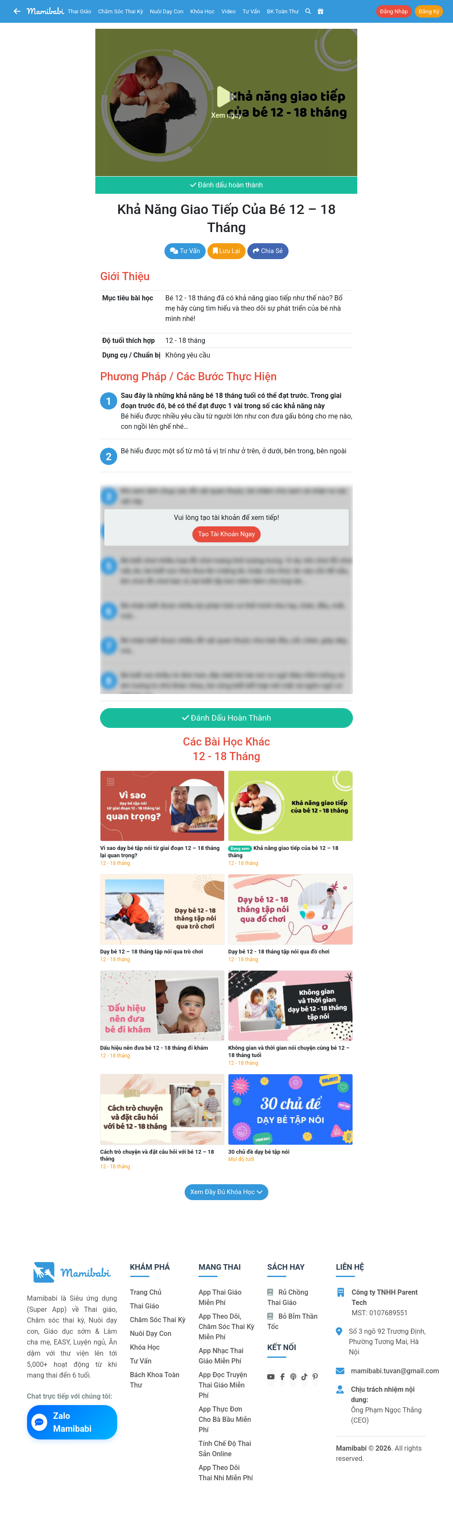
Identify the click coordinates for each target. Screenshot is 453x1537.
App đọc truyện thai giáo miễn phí (222, 1385)
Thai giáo (79, 11)
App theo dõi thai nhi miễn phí (225, 1473)
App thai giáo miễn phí (219, 1298)
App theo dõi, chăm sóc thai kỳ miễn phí (226, 1327)
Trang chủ (145, 1293)
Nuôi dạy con (166, 11)
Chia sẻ (268, 251)
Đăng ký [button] (429, 11)
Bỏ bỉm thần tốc (292, 1322)
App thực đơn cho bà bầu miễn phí (224, 1420)
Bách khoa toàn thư (155, 1380)
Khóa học (202, 11)
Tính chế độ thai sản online (224, 1449)
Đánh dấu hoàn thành (226, 185)
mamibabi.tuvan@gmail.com (395, 1371)
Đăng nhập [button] (394, 11)
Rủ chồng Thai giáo (287, 1298)
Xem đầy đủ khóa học (226, 1192)
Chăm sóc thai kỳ (120, 11)
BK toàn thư (283, 11)
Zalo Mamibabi (61, 1422)
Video (229, 11)
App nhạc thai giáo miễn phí (220, 1356)
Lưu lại (226, 251)
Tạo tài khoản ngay (226, 534)
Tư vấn (251, 11)
